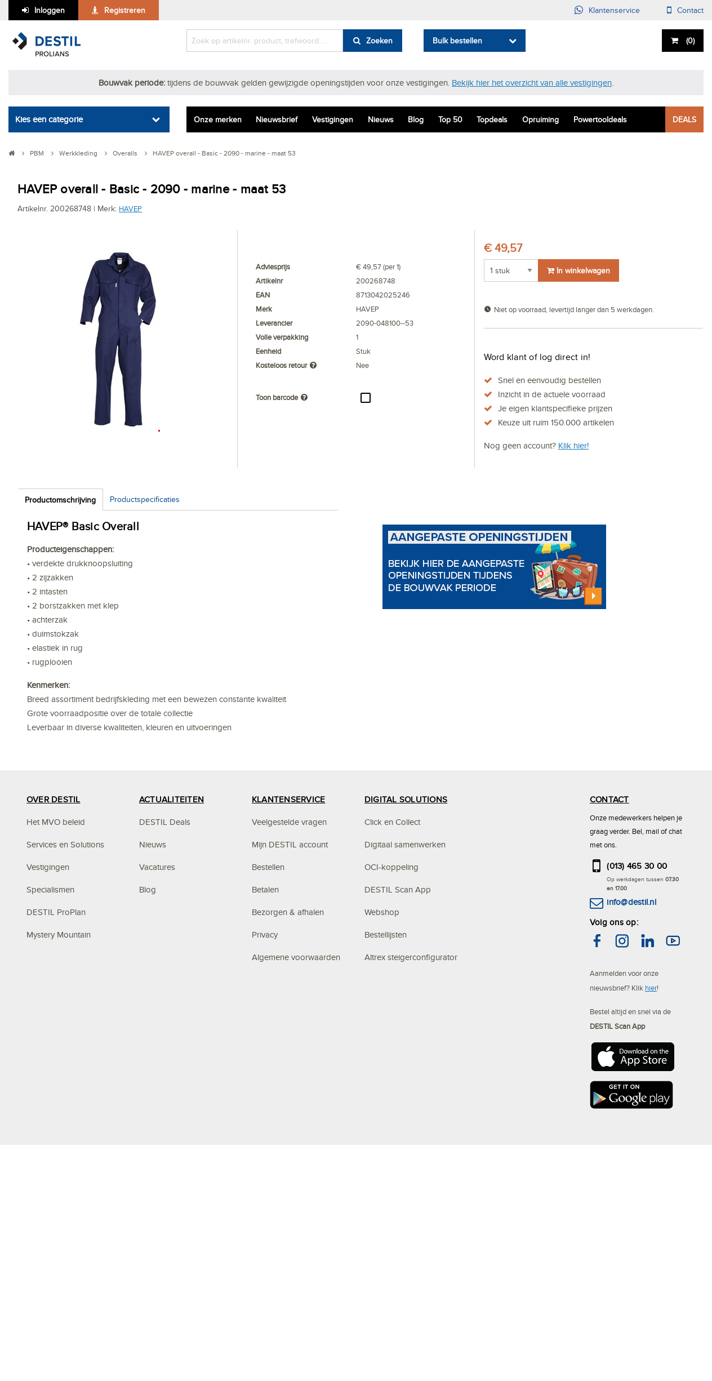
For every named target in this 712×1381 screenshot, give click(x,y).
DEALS (684, 119)
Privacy (265, 1204)
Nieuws (381, 119)
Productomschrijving (60, 499)
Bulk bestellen (457, 40)
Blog (416, 119)
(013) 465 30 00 (637, 1136)
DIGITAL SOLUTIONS (405, 1069)
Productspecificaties (145, 499)
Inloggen (49, 10)
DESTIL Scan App (397, 1159)
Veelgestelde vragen (289, 1092)
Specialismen (50, 1159)
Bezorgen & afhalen (288, 1182)
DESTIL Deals (164, 1092)
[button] (671, 495)
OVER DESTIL (53, 1069)
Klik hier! (573, 445)
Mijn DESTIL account (290, 1114)
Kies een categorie (49, 119)
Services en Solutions (65, 1114)
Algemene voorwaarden (296, 1227)
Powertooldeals (600, 119)
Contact (690, 10)
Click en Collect (392, 1092)
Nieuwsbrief (276, 119)
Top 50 (450, 119)
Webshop (381, 1182)
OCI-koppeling (391, 1137)
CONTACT (609, 1069)
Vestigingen (332, 119)
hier (651, 1258)
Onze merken (218, 119)
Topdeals (492, 119)
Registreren (124, 10)
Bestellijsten (385, 1204)
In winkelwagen (578, 270)
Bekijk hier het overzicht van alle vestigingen (532, 82)
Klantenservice (614, 10)
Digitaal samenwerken (405, 1114)
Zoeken (379, 40)
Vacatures (157, 1137)
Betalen (265, 1159)
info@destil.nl (631, 1172)
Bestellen (268, 1137)
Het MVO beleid (55, 1092)
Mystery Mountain (58, 1204)
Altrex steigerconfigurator (410, 1227)
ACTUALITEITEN (171, 1069)
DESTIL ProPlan (56, 1182)
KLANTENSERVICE (288, 1069)
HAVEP (130, 208)
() (689, 40)
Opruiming (540, 119)
